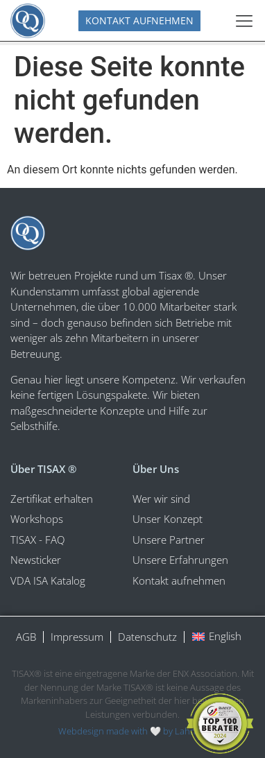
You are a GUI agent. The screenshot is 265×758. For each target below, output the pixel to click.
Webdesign (81, 731)
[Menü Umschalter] (244, 20)
